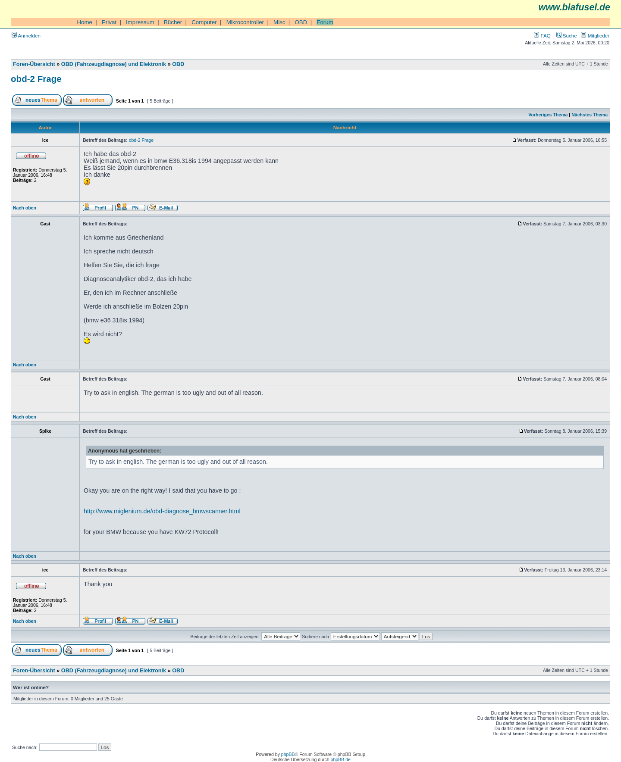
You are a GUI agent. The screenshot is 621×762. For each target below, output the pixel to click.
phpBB (288, 754)
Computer (204, 22)
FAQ (542, 35)
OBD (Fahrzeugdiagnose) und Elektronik (113, 64)
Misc (279, 22)
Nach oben (24, 207)
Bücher (173, 22)
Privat (109, 22)
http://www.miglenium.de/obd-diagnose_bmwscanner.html (162, 511)
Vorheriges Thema (548, 114)
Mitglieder (595, 35)
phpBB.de (341, 759)
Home (84, 22)
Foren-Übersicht (34, 64)
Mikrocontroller (245, 22)
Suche (566, 35)
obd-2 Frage (36, 79)
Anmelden (26, 35)
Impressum (140, 22)
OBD (301, 22)
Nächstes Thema (589, 114)
